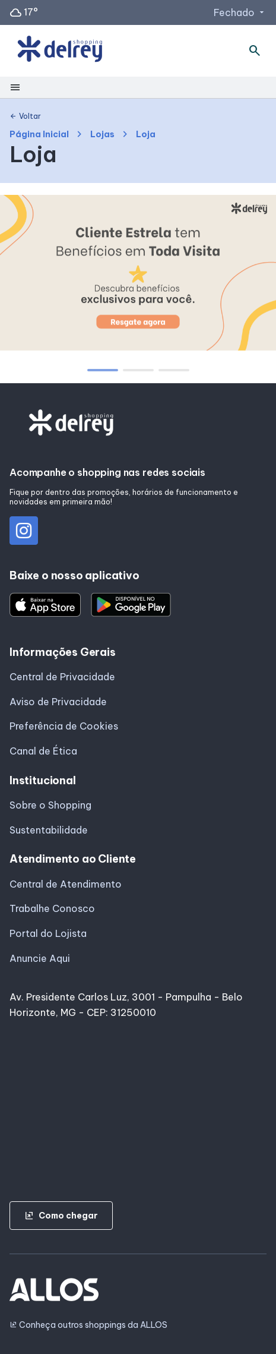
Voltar (25, 116)
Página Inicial (39, 135)
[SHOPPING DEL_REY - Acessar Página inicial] (59, 51)
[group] (138, 275)
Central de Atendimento (65, 884)
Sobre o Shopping (50, 805)
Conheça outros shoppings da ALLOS (88, 1325)
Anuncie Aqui (39, 958)
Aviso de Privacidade (58, 702)
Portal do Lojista (48, 933)
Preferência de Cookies (63, 726)
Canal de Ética (43, 751)
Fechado (240, 12)
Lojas (102, 135)
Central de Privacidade (62, 677)
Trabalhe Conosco (52, 908)
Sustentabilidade (48, 830)
